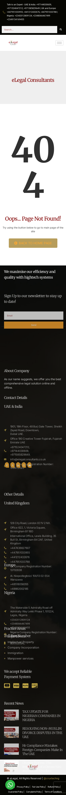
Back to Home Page (33, 243)
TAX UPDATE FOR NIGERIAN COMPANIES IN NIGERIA (41, 756)
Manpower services (20, 692)
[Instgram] (24, 520)
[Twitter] (12, 520)
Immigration (15, 687)
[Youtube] (29, 520)
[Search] (60, 29)
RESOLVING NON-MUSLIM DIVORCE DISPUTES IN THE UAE (42, 773)
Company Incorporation (23, 681)
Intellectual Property (21, 676)
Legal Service (17, 670)
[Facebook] (7, 520)
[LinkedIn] (18, 520)
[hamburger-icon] (59, 42)
